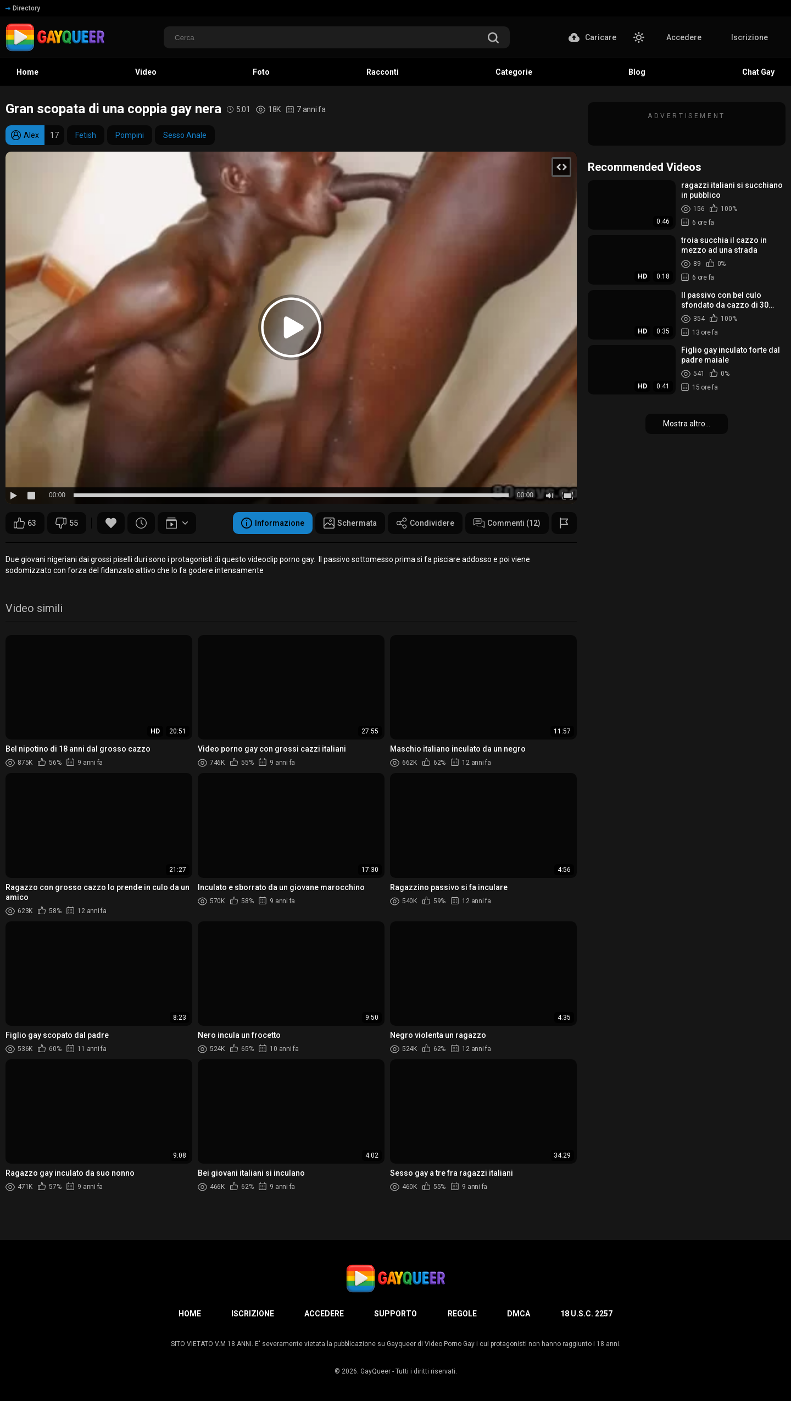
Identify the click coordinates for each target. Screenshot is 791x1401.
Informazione (272, 523)
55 (66, 523)
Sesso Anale (185, 135)
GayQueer (375, 1371)
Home (190, 1313)
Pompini (129, 135)
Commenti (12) (507, 523)
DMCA (518, 1313)
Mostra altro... (686, 423)
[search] (493, 38)
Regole (462, 1313)
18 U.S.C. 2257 (586, 1313)
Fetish (85, 135)
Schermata (350, 523)
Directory (22, 8)
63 (25, 523)
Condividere (425, 523)
